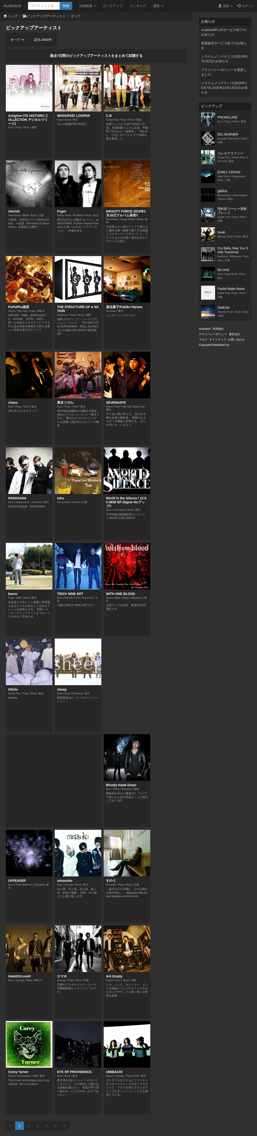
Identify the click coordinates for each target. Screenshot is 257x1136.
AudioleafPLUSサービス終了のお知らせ (223, 32)
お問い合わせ (236, 339)
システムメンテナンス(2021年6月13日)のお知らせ (224, 59)
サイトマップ (217, 339)
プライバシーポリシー (213, 334)
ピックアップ (113, 6)
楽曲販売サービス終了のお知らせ (224, 45)
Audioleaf (12, 5)
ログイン (246, 6)
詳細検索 (87, 6)
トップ (12, 16)
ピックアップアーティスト (46, 16)
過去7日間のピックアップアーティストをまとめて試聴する (96, 56)
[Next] (64, 1125)
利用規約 (218, 328)
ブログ (203, 339)
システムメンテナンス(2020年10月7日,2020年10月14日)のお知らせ (224, 87)
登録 (225, 6)
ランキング (138, 6)
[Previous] (10, 1125)
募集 (158, 6)
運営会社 (234, 334)
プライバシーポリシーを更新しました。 (224, 72)
